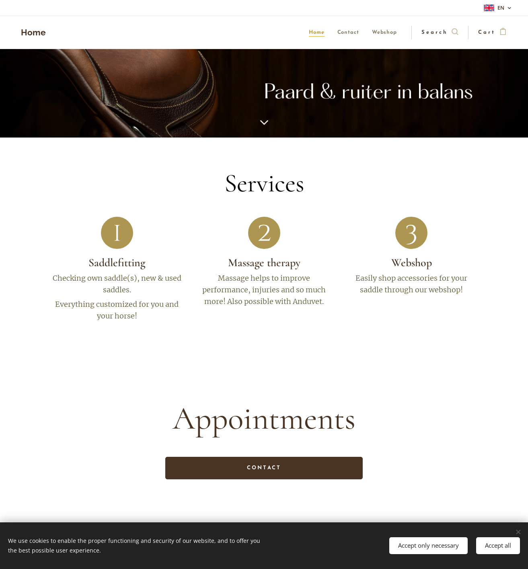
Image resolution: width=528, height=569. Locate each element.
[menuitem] (298, 33)
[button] (439, 33)
